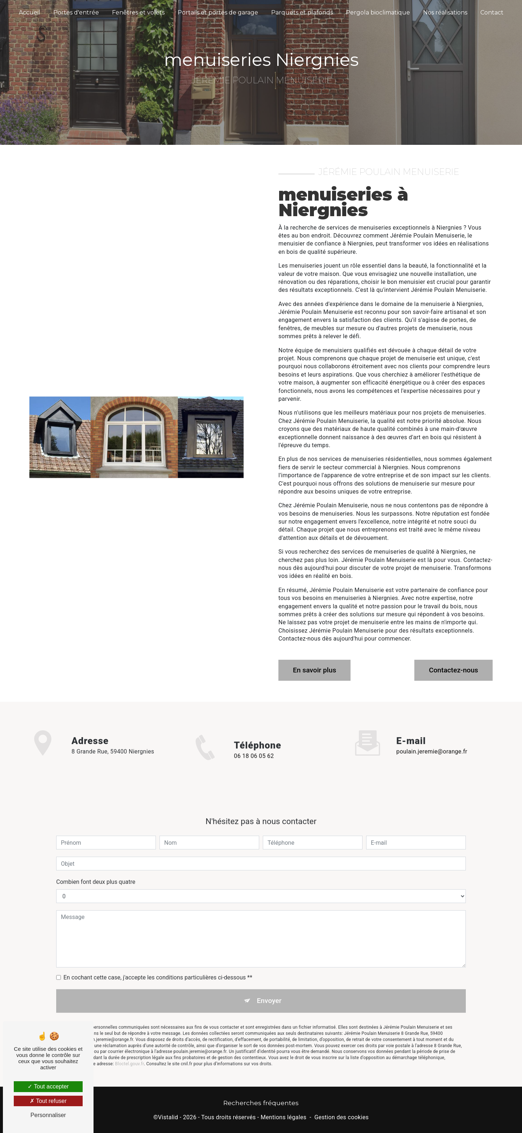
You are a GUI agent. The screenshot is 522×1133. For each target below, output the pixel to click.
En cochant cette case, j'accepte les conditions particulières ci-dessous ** (157, 966)
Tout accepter (48, 1086)
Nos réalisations (445, 12)
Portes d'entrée (76, 12)
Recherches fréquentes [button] (261, 1103)
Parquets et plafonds (302, 12)
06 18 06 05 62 (254, 767)
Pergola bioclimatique (378, 12)
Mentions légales (283, 1117)
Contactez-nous (453, 670)
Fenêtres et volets (138, 12)
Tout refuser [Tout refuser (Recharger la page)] (48, 1101)
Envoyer (269, 989)
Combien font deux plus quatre (95, 870)
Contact (492, 12)
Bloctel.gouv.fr (129, 1052)
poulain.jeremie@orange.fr (431, 740)
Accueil (29, 12)
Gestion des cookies (341, 1117)
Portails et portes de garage (218, 12)
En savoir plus (314, 670)
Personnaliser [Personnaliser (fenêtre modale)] (48, 1115)
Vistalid (168, 1117)
